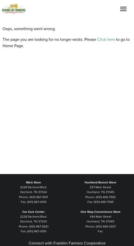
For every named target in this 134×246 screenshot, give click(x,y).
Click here (106, 39)
